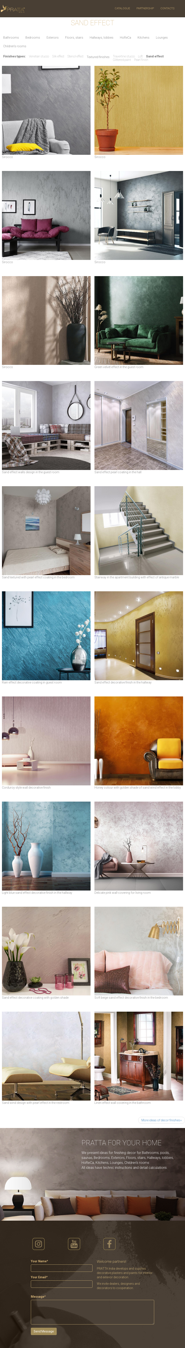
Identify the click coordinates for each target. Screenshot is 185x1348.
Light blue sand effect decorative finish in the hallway (37, 892)
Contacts (167, 8)
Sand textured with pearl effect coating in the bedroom (38, 577)
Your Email (39, 1277)
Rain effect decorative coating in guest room (32, 682)
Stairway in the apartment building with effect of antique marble (136, 577)
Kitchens (143, 37)
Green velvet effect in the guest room (118, 367)
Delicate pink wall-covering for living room (122, 892)
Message (38, 1296)
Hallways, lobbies (101, 37)
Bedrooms (32, 37)
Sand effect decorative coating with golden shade (35, 997)
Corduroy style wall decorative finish (26, 787)
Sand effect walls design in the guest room (30, 472)
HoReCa (125, 37)
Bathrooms (11, 37)
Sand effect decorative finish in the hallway (123, 682)
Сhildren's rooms (14, 46)
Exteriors (53, 37)
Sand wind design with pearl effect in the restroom (35, 1102)
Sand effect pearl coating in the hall (117, 472)
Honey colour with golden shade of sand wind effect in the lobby (137, 787)
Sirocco (7, 157)
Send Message (44, 1331)
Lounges (162, 37)
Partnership (145, 8)
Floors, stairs (74, 37)
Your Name (39, 1261)
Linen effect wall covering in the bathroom (122, 1102)
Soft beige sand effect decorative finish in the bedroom (131, 997)
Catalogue (122, 8)
